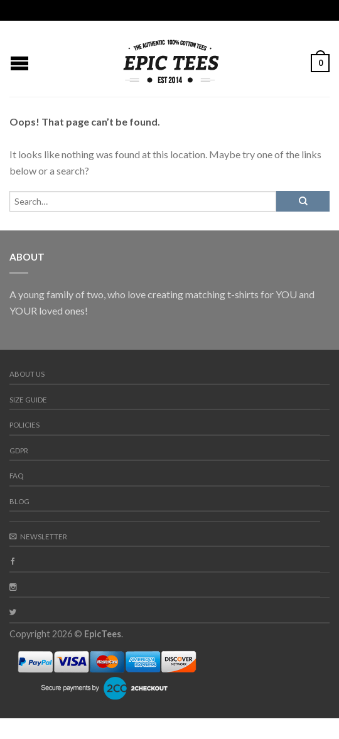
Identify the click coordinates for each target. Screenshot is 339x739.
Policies (24, 425)
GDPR (18, 450)
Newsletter (38, 536)
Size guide (28, 400)
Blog (19, 501)
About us (27, 374)
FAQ (16, 476)
